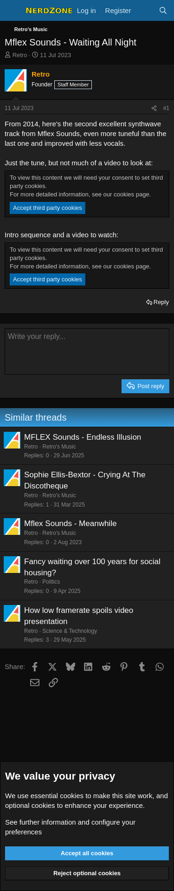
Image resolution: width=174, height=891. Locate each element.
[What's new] (144, 10)
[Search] (163, 10)
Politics (51, 582)
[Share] (154, 108)
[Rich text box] (87, 351)
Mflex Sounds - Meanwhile (70, 523)
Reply (161, 302)
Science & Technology (69, 631)
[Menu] (13, 10)
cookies (72, 796)
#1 (166, 108)
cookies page (131, 194)
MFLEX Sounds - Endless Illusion (82, 437)
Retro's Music (59, 446)
